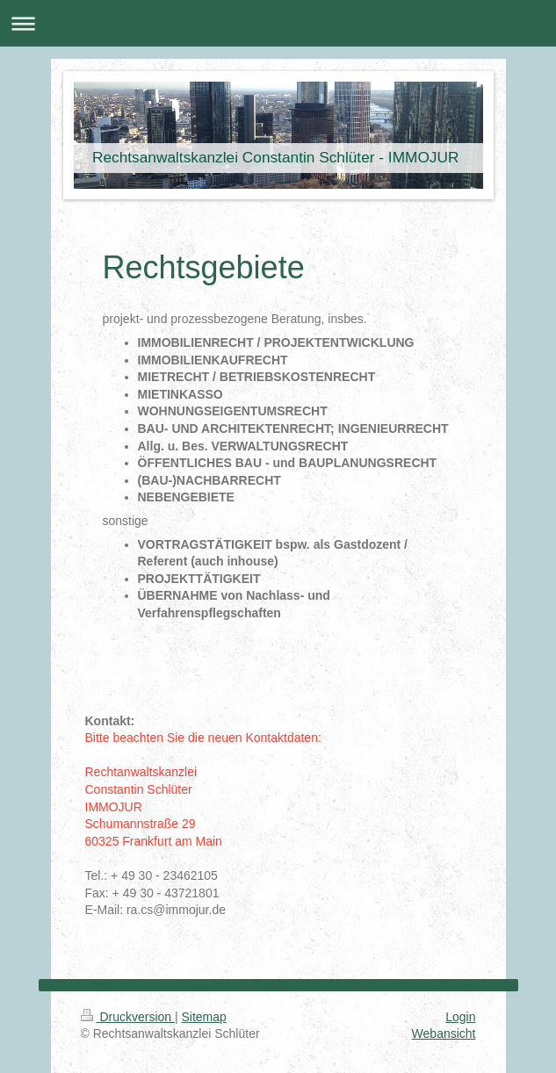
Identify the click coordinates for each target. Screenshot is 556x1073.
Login (460, 1017)
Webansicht (444, 1033)
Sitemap (204, 1017)
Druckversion (128, 1017)
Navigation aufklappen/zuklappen (278, 23)
